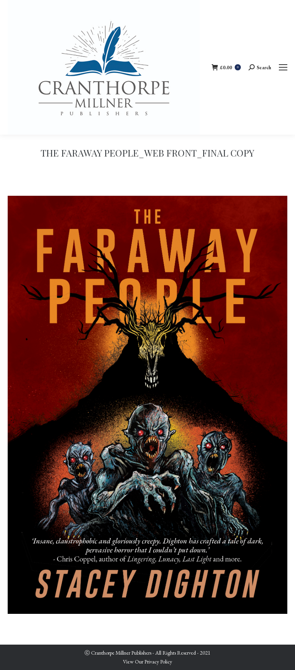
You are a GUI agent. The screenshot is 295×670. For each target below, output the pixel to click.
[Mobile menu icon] (283, 67)
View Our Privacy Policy (147, 661)
